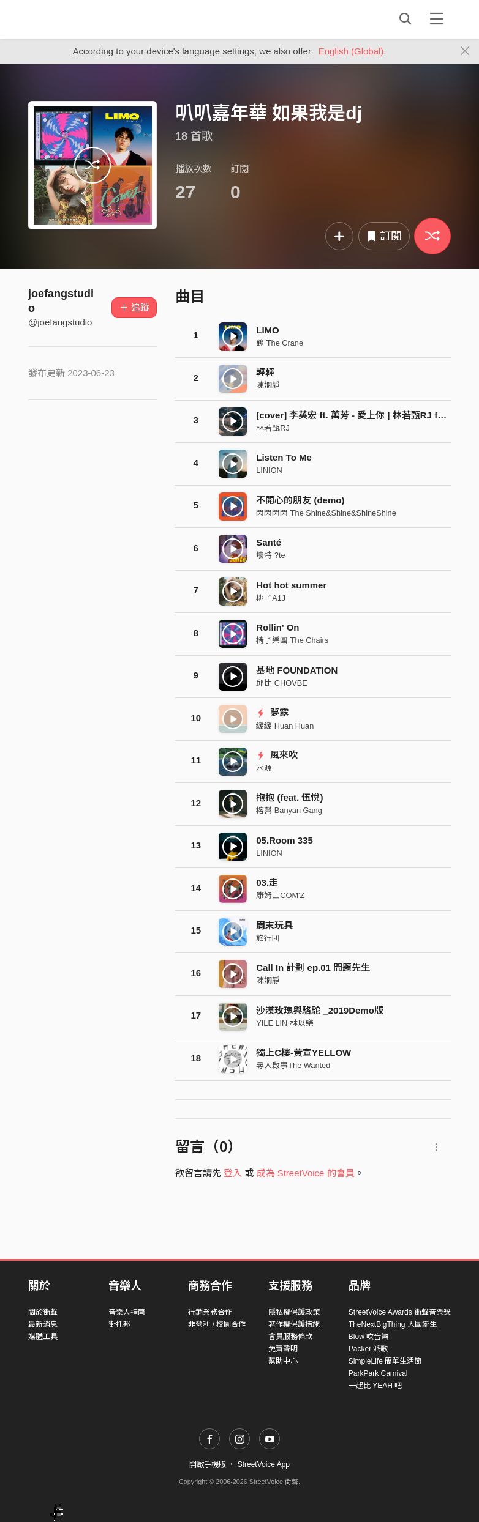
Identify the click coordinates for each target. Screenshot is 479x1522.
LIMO (267, 330)
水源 (264, 768)
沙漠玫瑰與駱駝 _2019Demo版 (319, 1010)
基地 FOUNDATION (297, 670)
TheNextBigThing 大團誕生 (393, 1324)
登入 (233, 1173)
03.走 (267, 882)
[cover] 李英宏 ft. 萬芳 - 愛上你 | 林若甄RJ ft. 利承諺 (364, 415)
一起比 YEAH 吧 (375, 1385)
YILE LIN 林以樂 (285, 1023)
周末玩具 (274, 925)
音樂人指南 (126, 1312)
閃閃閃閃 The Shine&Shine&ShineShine (326, 513)
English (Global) (351, 51)
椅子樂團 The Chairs (292, 640)
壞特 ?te (270, 555)
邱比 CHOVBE (281, 683)
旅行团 (268, 938)
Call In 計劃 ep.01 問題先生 (313, 967)
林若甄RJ (273, 427)
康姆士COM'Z (280, 895)
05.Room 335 (284, 840)
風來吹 (277, 754)
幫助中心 (283, 1361)
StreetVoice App (264, 1464)
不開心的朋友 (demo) (300, 500)
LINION (269, 470)
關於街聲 (43, 1312)
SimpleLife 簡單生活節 (385, 1361)
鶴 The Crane (279, 342)
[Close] (465, 51)
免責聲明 (283, 1349)
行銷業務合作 (210, 1312)
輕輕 (265, 372)
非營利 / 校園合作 (217, 1324)
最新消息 (43, 1324)
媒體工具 (43, 1336)
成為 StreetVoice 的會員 (306, 1173)
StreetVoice (78, 19)
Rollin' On (277, 627)
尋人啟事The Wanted (293, 1065)
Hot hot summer (291, 585)
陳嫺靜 (268, 385)
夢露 (272, 712)
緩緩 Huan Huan (285, 725)
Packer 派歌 (368, 1349)
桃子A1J (270, 598)
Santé (268, 542)
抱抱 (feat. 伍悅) (289, 797)
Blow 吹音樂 (368, 1336)
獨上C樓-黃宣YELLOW (303, 1052)
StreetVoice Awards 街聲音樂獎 (400, 1312)
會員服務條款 (290, 1336)
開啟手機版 (207, 1464)
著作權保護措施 (294, 1324)
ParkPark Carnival (378, 1373)
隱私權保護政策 (294, 1312)
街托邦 (119, 1324)
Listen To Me (284, 457)
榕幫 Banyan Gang (289, 810)
